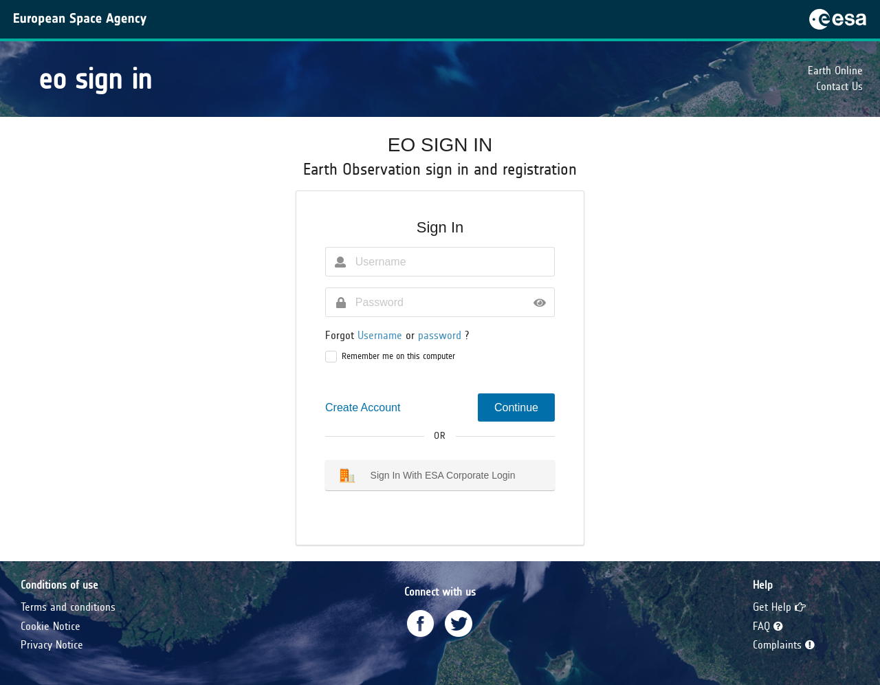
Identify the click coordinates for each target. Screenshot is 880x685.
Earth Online (835, 70)
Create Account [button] (362, 407)
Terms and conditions (68, 606)
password (441, 335)
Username (382, 335)
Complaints (784, 644)
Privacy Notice (52, 644)
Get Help (779, 606)
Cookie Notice (50, 626)
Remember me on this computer (398, 356)
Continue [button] (516, 407)
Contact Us (839, 86)
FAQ (768, 626)
